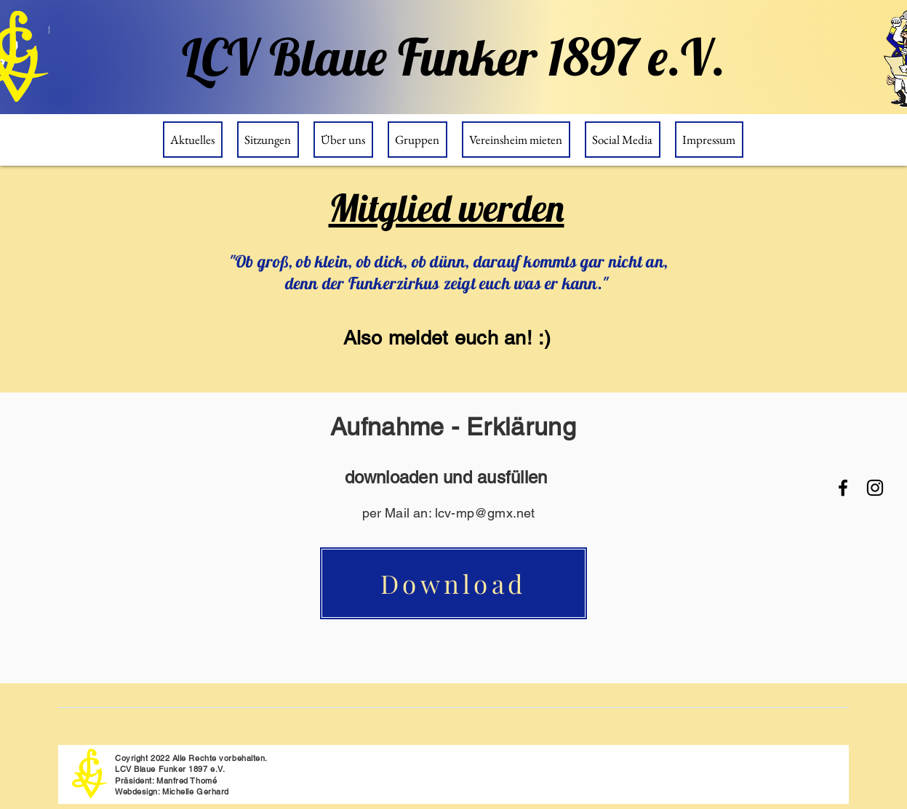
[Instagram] (875, 488)
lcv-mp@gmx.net (485, 512)
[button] (343, 139)
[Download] (453, 583)
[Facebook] (843, 488)
